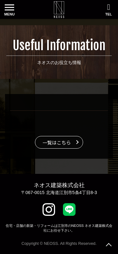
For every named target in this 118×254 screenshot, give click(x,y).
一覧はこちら (56, 142)
